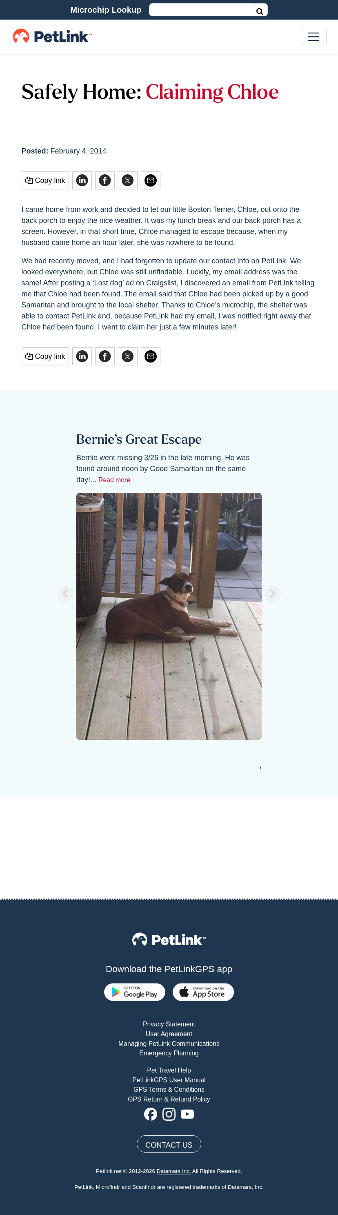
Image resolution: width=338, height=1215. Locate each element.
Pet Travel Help (169, 968)
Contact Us (168, 1044)
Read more (114, 479)
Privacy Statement (169, 922)
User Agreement (169, 932)
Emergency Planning (168, 951)
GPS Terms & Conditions (169, 988)
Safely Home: (81, 93)
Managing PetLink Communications (169, 942)
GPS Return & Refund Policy (169, 997)
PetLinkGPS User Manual (168, 978)
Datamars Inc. (174, 1070)
